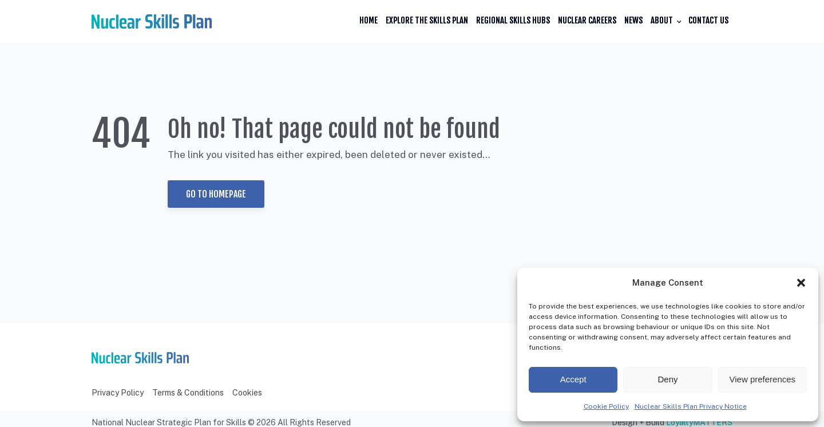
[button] (801, 282)
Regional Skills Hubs (513, 20)
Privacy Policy (118, 392)
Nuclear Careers (587, 20)
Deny (667, 379)
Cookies (247, 392)
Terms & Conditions (188, 392)
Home (368, 20)
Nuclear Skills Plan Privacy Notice (691, 406)
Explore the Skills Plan (427, 20)
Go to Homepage (216, 194)
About (662, 20)
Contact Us (708, 20)
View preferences (763, 379)
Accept (573, 379)
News (633, 20)
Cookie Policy (606, 406)
